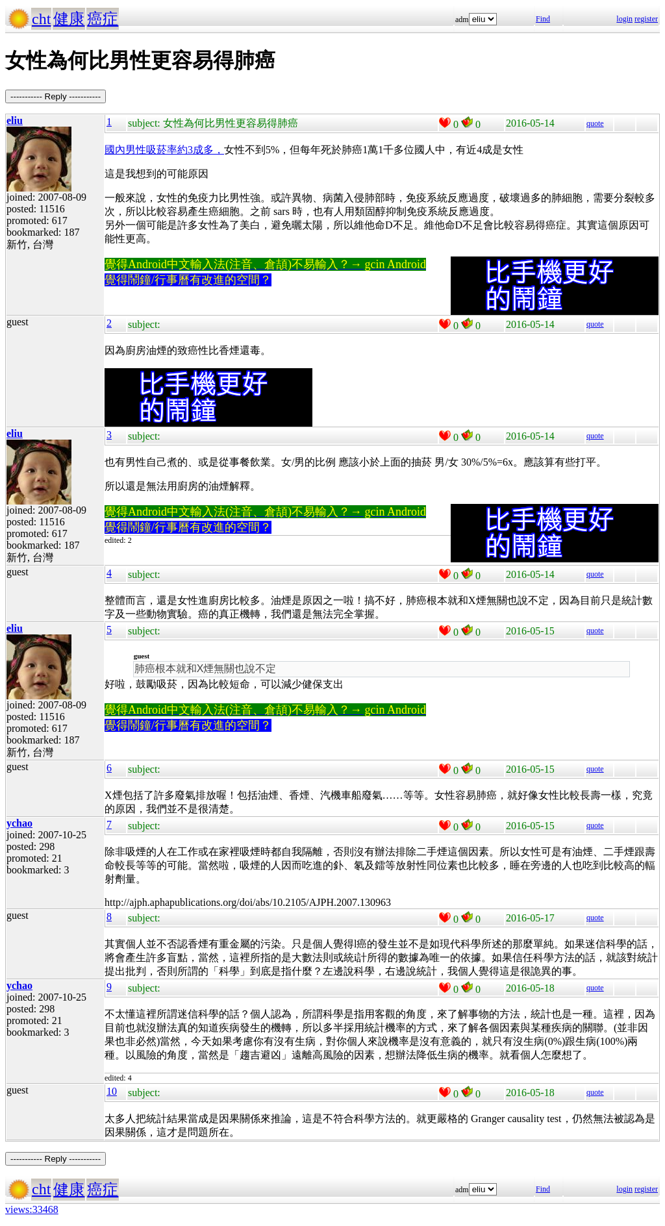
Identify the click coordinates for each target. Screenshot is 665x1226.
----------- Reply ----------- (55, 96)
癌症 (102, 18)
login (624, 18)
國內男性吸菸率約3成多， (164, 149)
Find (543, 18)
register (646, 18)
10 (112, 1091)
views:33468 (31, 1209)
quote (595, 123)
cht (41, 18)
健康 (68, 18)
